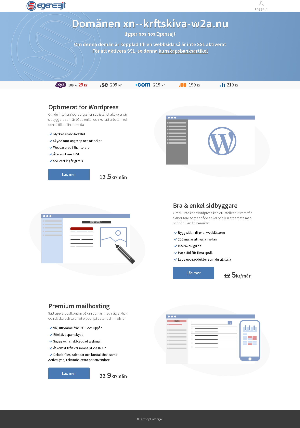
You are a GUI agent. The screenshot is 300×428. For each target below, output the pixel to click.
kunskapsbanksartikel (183, 50)
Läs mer (69, 174)
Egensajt (166, 34)
